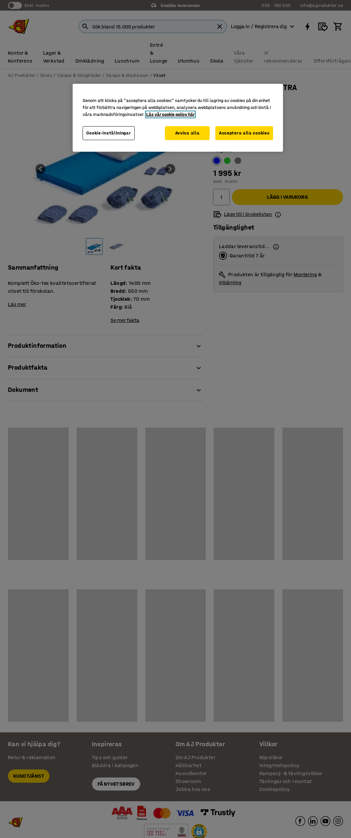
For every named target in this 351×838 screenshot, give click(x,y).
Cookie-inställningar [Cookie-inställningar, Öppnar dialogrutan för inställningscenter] (108, 133)
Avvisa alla (187, 133)
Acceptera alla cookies (244, 133)
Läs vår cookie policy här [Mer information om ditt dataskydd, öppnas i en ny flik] (170, 114)
